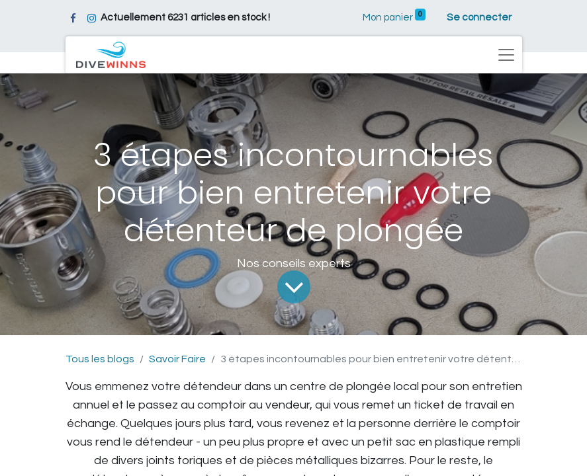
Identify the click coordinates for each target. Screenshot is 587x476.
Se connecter (479, 17)
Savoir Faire (177, 359)
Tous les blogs (100, 359)
